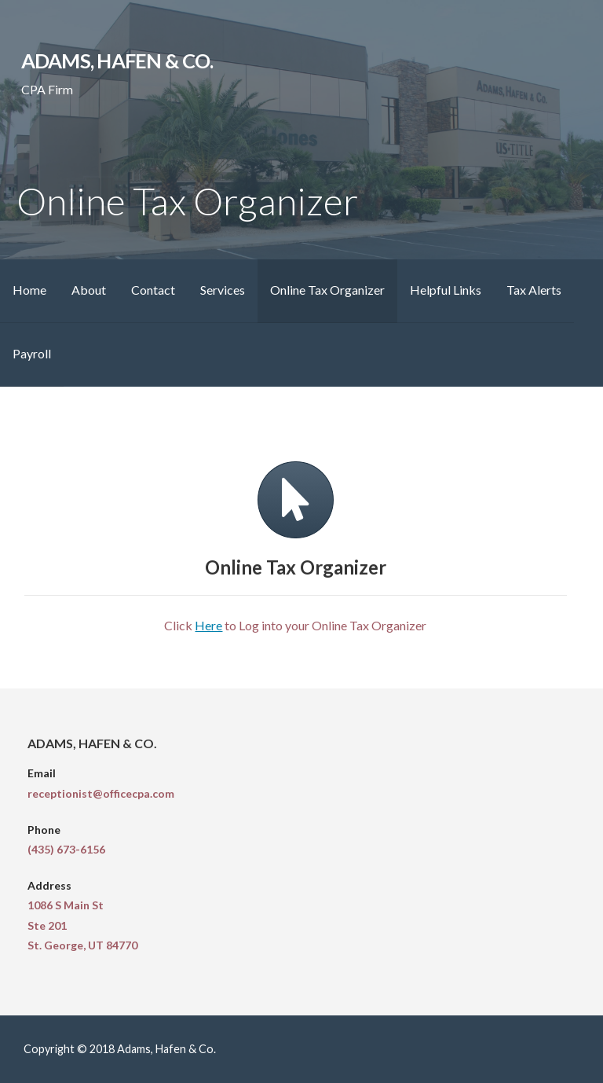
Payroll (32, 353)
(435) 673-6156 (66, 849)
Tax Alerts (533, 289)
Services (222, 289)
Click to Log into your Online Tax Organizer (295, 625)
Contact (153, 289)
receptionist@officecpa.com (100, 793)
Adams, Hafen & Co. (117, 60)
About (88, 289)
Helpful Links (445, 289)
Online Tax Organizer (327, 289)
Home (29, 289)
